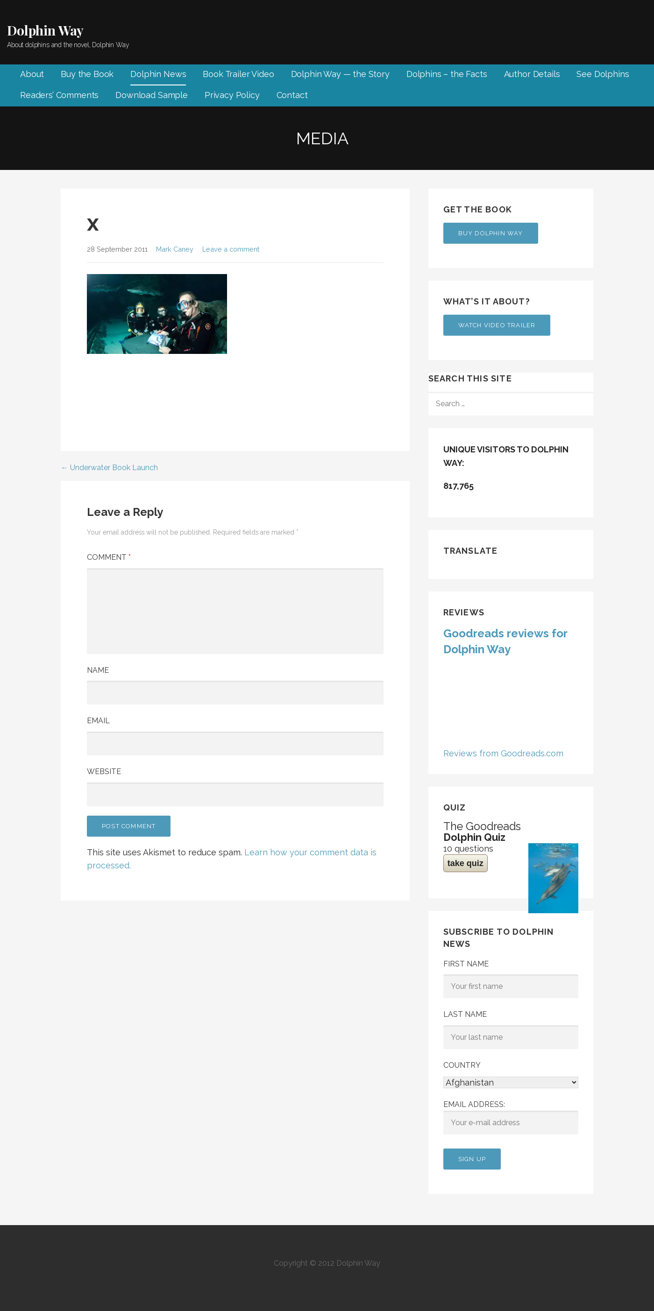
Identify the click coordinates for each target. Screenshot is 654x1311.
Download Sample (151, 95)
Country (462, 1065)
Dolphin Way (45, 30)
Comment (109, 557)
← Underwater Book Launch (109, 467)
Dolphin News (158, 74)
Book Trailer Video (238, 74)
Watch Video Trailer (497, 325)
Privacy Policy (232, 95)
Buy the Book (87, 74)
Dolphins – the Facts (446, 74)
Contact (292, 95)
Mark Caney (174, 249)
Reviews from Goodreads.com (503, 753)
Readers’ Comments (59, 95)
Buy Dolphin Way (490, 233)
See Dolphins (602, 74)
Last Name (465, 1014)
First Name (466, 963)
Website (104, 771)
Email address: (510, 1117)
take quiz (465, 863)
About (32, 74)
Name (98, 670)
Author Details (532, 74)
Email (98, 720)
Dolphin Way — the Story (340, 74)
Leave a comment (230, 249)
